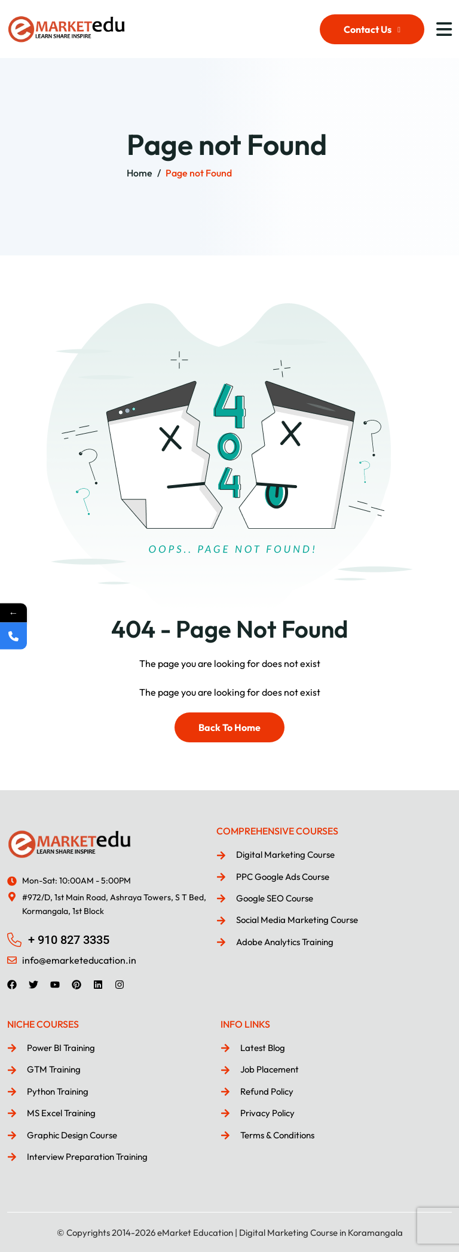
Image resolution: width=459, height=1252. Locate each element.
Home (139, 173)
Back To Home (229, 727)
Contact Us (372, 29)
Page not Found (199, 173)
